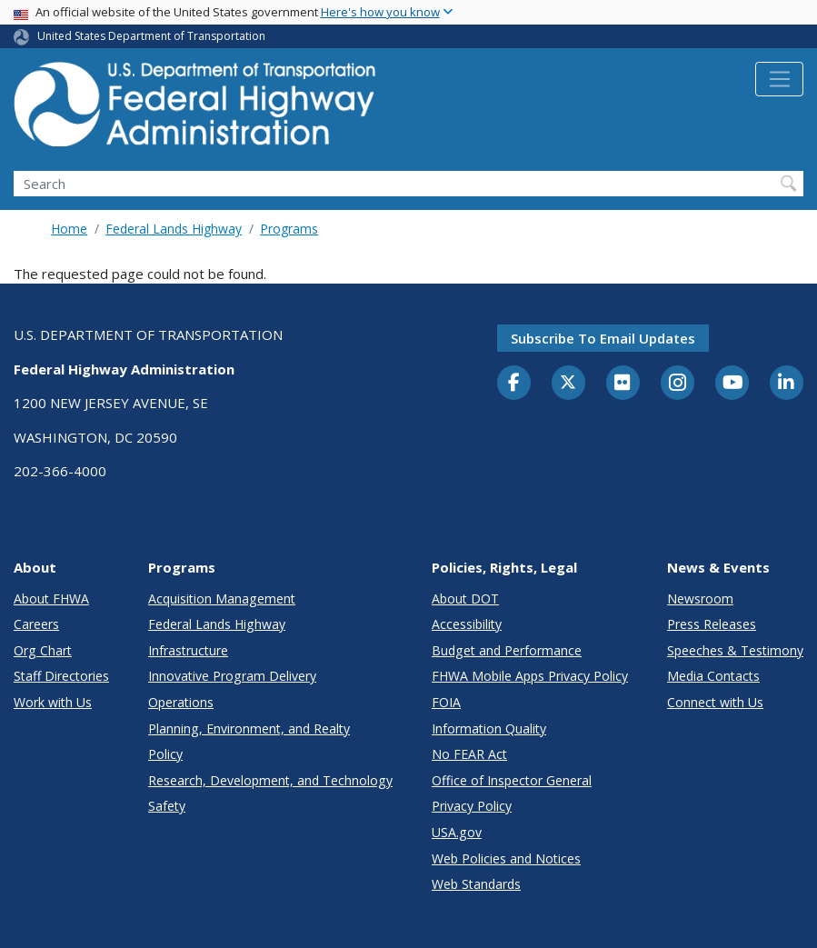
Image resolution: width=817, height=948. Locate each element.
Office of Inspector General (512, 780)
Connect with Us (715, 702)
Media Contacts (713, 675)
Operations (181, 702)
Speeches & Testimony (735, 650)
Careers (36, 624)
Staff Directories (61, 675)
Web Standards (476, 884)
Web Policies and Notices (506, 858)
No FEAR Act (469, 754)
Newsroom (700, 598)
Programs (289, 228)
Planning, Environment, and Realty (249, 728)
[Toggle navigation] (779, 79)
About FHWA (51, 598)
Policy (165, 754)
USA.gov (457, 832)
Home (69, 228)
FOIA (446, 702)
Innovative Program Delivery (232, 675)
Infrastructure (188, 650)
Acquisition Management (221, 598)
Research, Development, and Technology (270, 780)
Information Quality (489, 728)
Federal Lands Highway (173, 228)
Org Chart (43, 650)
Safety (166, 805)
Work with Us (53, 702)
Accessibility (467, 624)
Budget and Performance (507, 650)
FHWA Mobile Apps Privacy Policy (530, 675)
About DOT (465, 598)
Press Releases (711, 624)
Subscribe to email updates (603, 338)
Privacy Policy (472, 805)
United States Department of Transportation (151, 36)
